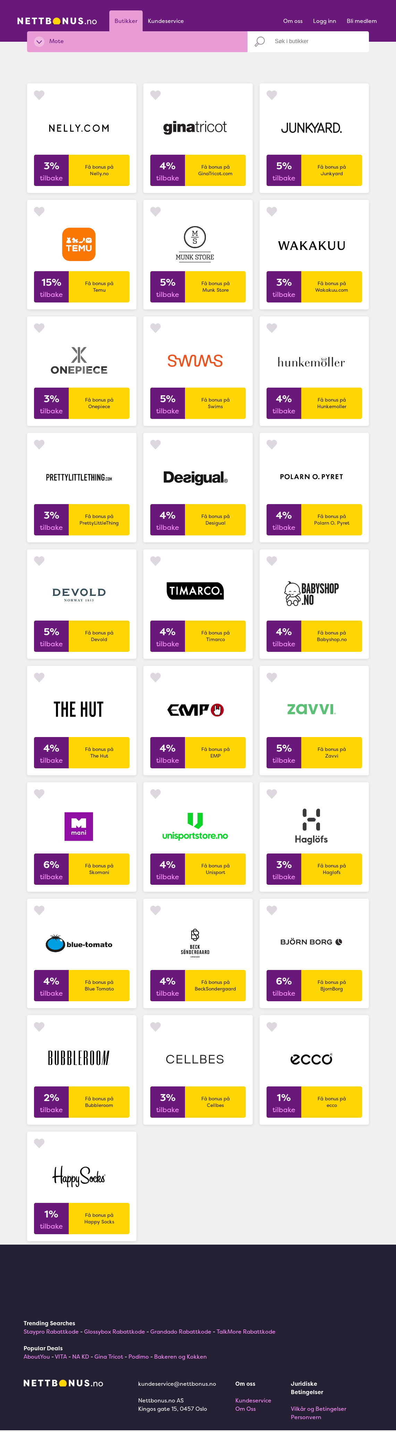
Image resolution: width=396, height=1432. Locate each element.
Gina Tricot (108, 1356)
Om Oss (245, 1409)
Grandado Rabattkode (180, 1331)
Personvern (306, 1417)
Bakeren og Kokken (180, 1356)
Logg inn (324, 21)
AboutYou (37, 1356)
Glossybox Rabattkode (114, 1331)
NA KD (80, 1356)
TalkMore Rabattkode (246, 1331)
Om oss (293, 21)
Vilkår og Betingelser (318, 1409)
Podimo (138, 1356)
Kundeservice (166, 21)
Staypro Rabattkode (51, 1331)
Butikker (126, 21)
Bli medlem (362, 21)
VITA (61, 1356)
